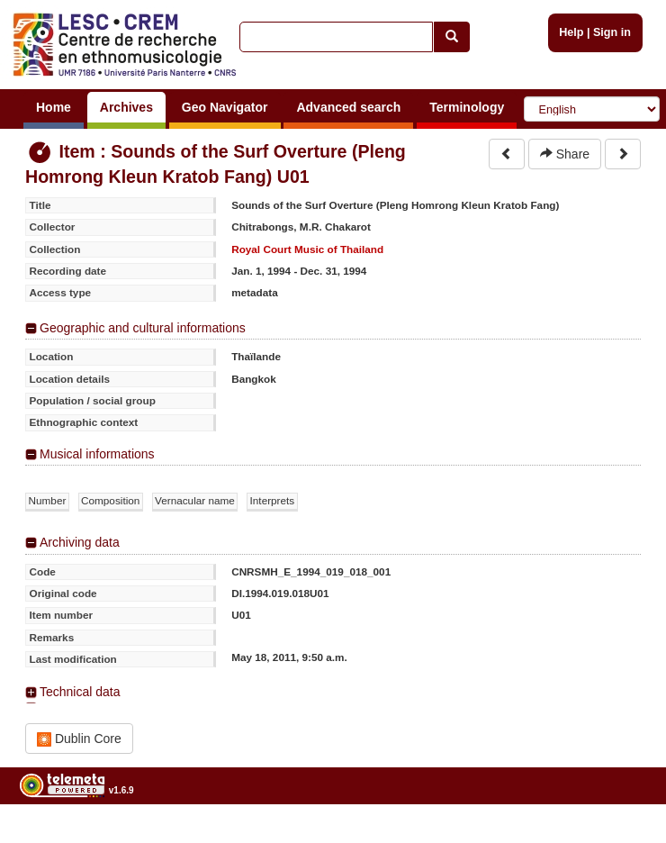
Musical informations (97, 454)
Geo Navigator (225, 107)
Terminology (466, 107)
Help (571, 32)
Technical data (80, 691)
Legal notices (621, 836)
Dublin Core (79, 739)
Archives (126, 107)
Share (565, 154)
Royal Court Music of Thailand (307, 249)
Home (53, 107)
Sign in (612, 32)
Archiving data (80, 542)
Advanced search (348, 107)
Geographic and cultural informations (143, 328)
